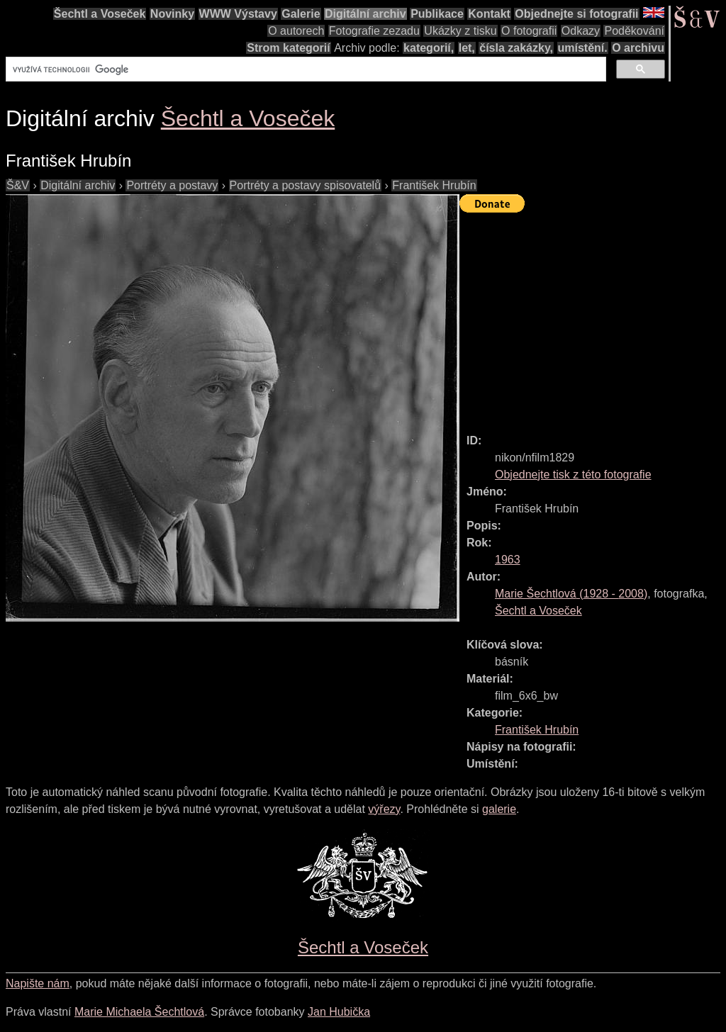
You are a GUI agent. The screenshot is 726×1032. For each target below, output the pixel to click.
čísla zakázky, (516, 48)
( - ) (571, 594)
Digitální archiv (365, 14)
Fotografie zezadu (374, 31)
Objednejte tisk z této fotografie (573, 475)
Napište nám (37, 983)
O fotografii (529, 31)
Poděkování (634, 31)
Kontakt (489, 14)
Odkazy (581, 31)
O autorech (296, 31)
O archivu (638, 48)
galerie (499, 809)
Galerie (300, 14)
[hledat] (304, 69)
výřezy (384, 809)
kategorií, (428, 48)
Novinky (172, 14)
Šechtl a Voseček (100, 14)
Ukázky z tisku (460, 31)
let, (467, 48)
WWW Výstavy (238, 14)
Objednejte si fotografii (576, 14)
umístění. (583, 48)
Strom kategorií (288, 48)
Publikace (437, 14)
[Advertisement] (592, 317)
